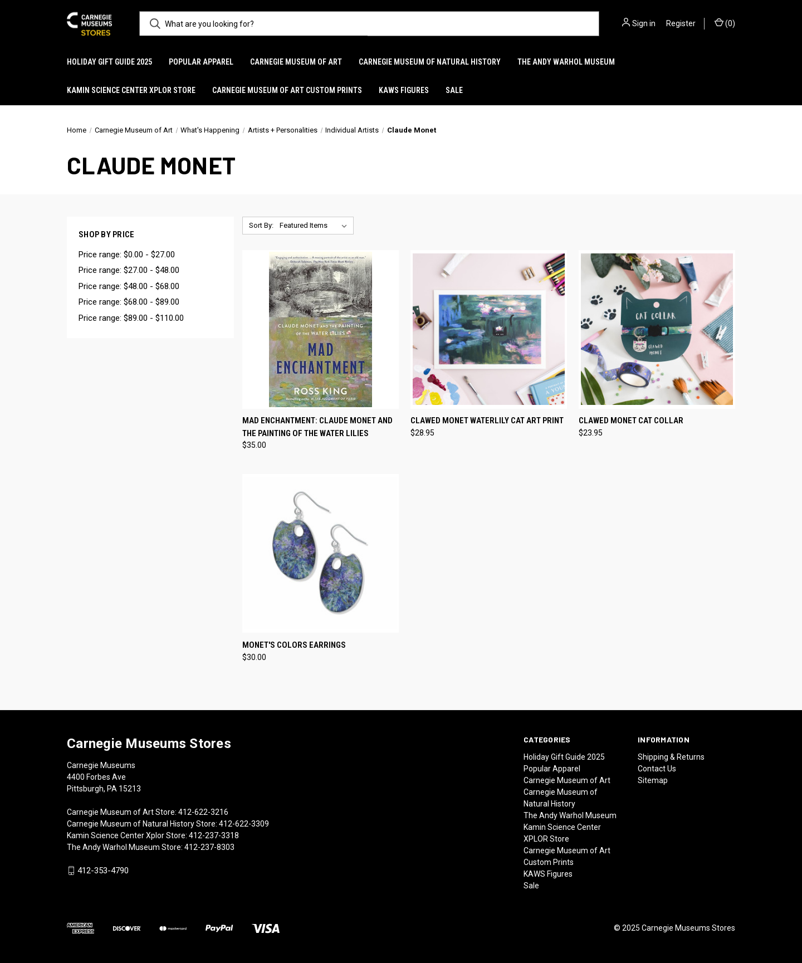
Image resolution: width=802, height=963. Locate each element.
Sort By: (261, 225)
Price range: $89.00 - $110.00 (131, 318)
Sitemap (653, 780)
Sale (454, 90)
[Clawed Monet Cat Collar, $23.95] (657, 329)
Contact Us (657, 768)
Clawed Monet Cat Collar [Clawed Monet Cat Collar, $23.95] (631, 420)
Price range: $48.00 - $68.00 (129, 286)
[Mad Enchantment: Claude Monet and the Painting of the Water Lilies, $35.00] (320, 329)
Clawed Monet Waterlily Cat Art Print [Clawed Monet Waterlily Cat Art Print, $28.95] (487, 420)
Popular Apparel (201, 61)
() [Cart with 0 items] (725, 23)
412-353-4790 (103, 871)
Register (681, 23)
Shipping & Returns (671, 756)
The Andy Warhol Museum (566, 61)
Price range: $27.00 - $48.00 (129, 270)
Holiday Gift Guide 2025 (109, 61)
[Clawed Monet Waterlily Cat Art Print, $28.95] (489, 329)
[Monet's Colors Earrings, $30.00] (320, 553)
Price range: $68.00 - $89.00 (129, 302)
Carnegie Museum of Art (296, 61)
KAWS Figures (404, 90)
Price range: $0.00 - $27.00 (127, 255)
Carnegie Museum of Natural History (430, 61)
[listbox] (315, 225)
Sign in (644, 23)
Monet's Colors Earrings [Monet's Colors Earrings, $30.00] (294, 645)
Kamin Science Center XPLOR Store (131, 90)
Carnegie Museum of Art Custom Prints (287, 90)
